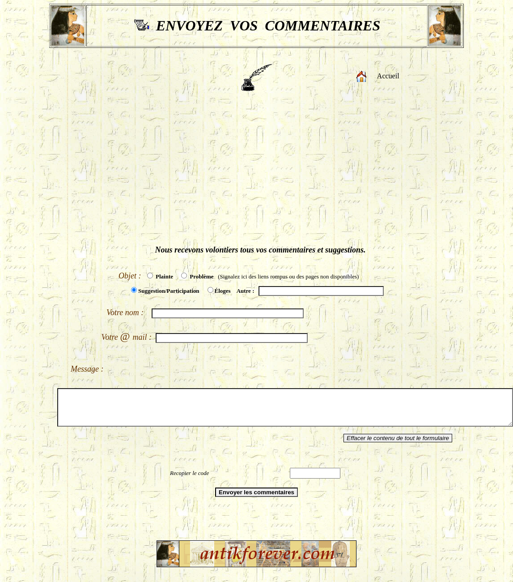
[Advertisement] (256, 171)
